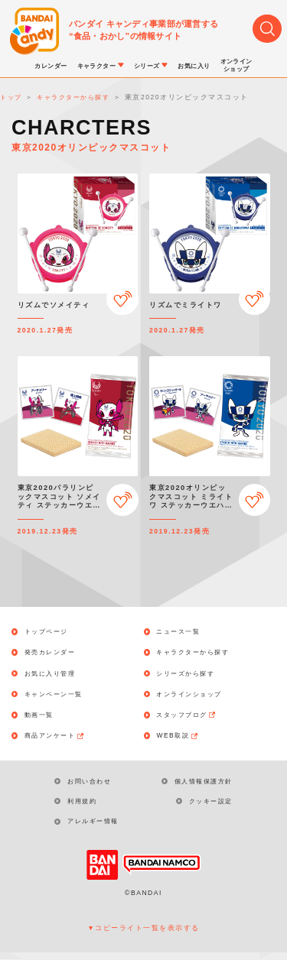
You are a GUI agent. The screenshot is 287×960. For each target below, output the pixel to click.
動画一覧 (42, 718)
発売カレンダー (54, 653)
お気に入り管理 (54, 674)
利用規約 (85, 807)
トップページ (50, 631)
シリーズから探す (190, 674)
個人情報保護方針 (200, 786)
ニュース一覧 (182, 631)
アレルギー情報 (97, 828)
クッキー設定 (208, 807)
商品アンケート (59, 739)
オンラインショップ (194, 696)
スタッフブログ (191, 718)
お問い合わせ (93, 786)
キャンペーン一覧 (58, 696)
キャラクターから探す (198, 653)
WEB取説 (181, 739)
